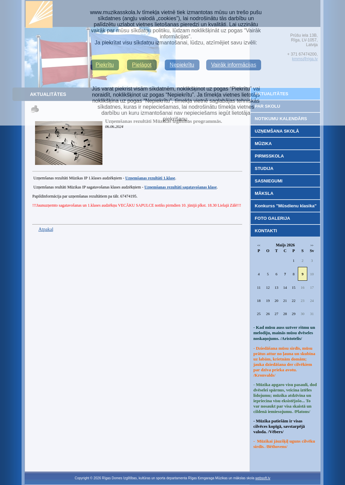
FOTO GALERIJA (272, 218)
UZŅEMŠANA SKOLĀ (277, 131)
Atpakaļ (45, 229)
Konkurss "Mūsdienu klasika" (286, 205)
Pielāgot (142, 65)
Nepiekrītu (182, 65)
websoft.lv (262, 478)
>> (311, 245)
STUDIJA (264, 168)
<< (258, 245)
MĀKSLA (264, 193)
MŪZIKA (263, 143)
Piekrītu (105, 65)
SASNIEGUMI (268, 180)
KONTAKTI (266, 230)
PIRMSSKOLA (269, 156)
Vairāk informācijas (233, 65)
